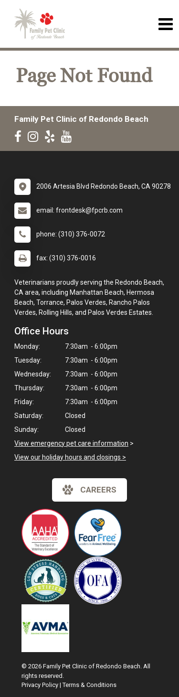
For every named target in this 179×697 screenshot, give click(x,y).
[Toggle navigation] (165, 24)
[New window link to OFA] (100, 580)
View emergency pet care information (71, 443)
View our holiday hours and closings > (70, 457)
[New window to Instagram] (35, 138)
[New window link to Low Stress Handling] (47, 580)
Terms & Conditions (89, 684)
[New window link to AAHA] (47, 533)
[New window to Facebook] (20, 138)
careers (89, 489)
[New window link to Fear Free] (100, 533)
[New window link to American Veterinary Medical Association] (47, 628)
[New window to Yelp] (52, 138)
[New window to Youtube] (68, 138)
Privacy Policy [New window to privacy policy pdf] (39, 684)
